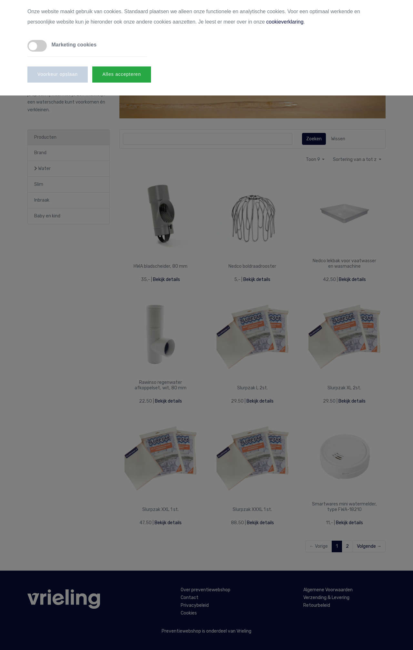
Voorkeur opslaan (57, 74)
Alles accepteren (121, 74)
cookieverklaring (285, 22)
